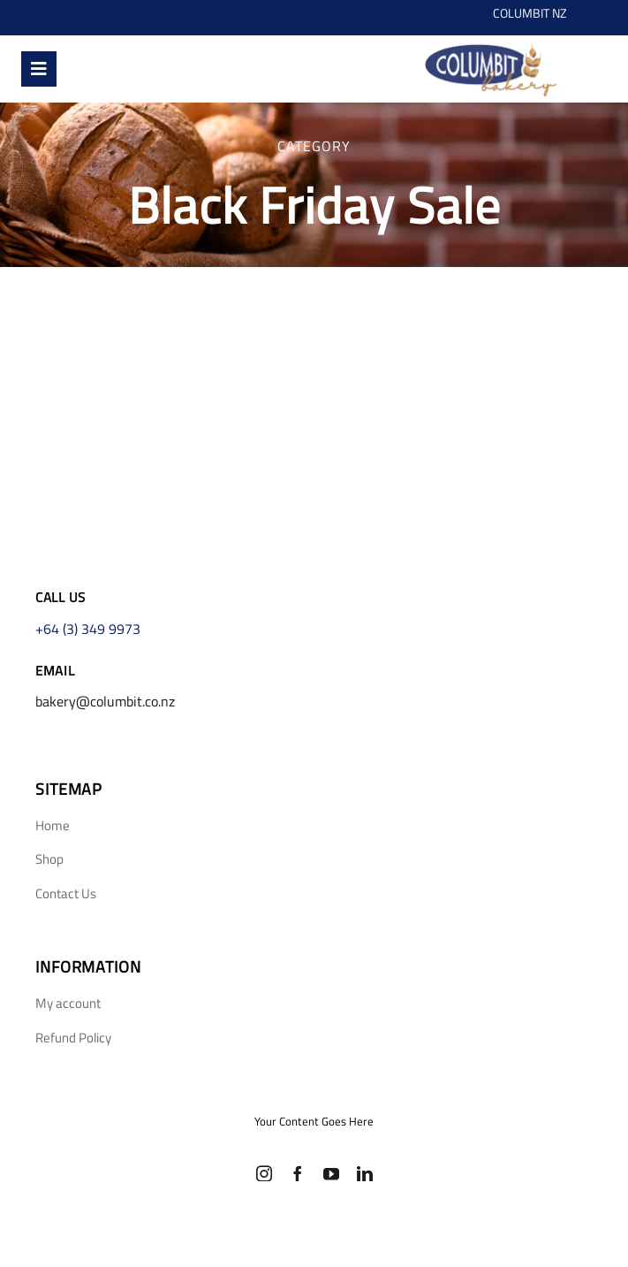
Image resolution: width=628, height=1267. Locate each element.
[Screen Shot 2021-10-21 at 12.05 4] (490, 43)
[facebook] (298, 1173)
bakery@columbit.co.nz (105, 701)
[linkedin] (365, 1173)
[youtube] (331, 1173)
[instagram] (264, 1173)
